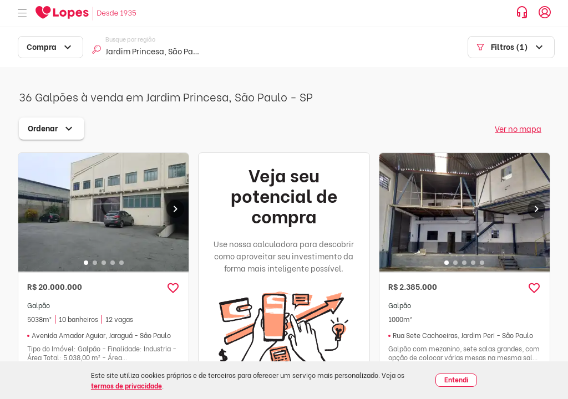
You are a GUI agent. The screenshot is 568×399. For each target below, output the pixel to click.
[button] (173, 288)
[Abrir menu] (22, 13)
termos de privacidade (126, 385)
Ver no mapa (518, 128)
